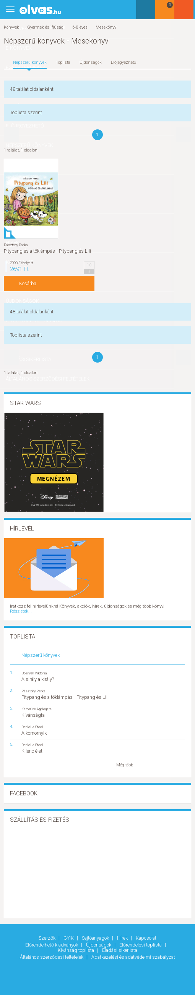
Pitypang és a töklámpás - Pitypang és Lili (47, 251)
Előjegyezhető (123, 62)
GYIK (69, 932)
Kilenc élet (31, 745)
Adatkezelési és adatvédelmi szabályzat (133, 952)
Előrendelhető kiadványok (52, 939)
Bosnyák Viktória (34, 668)
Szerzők (48, 932)
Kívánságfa (33, 710)
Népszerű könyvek (30, 62)
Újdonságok (91, 62)
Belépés (185, 12)
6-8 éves (80, 27)
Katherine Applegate (36, 703)
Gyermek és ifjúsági (46, 27)
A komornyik (34, 728)
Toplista (63, 62)
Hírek (123, 932)
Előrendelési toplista (141, 939)
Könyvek (11, 27)
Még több (124, 759)
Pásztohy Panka (16, 245)
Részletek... (173, 606)
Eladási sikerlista (119, 945)
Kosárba (27, 283)
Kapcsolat (146, 932)
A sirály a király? (37, 674)
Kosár (166, 12)
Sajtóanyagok (96, 932)
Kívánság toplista (76, 945)
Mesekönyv (106, 27)
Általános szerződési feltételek (52, 952)
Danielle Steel (32, 721)
